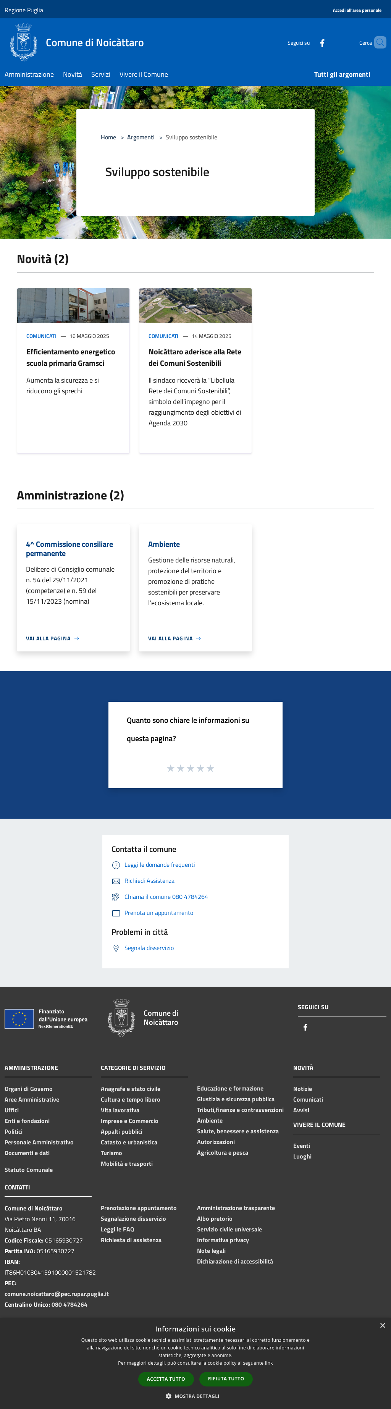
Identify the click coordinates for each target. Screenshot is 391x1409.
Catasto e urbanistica (129, 1142)
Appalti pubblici (121, 1131)
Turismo (111, 1152)
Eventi (301, 1145)
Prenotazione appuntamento (139, 1207)
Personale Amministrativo (39, 1142)
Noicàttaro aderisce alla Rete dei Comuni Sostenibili (195, 357)
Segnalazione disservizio (133, 1218)
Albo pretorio (215, 1218)
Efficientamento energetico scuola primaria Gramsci (70, 357)
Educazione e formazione (230, 1088)
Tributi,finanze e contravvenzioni (240, 1109)
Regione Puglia (24, 10)
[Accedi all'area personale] (357, 10)
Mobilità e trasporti (127, 1163)
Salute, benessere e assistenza (238, 1131)
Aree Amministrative (32, 1099)
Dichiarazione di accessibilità (235, 1261)
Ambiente (210, 1120)
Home (108, 137)
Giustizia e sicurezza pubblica (236, 1099)
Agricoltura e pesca (222, 1152)
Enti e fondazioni (27, 1120)
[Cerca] (377, 42)
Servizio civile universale (229, 1229)
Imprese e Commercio (129, 1120)
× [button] (382, 1326)
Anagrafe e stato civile (130, 1088)
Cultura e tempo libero (130, 1099)
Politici (14, 1131)
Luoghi (302, 1156)
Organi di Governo (29, 1088)
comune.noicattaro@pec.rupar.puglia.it (57, 1293)
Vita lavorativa (120, 1110)
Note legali (211, 1250)
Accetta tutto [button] (166, 1379)
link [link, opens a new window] (269, 1363)
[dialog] (195, 1363)
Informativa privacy (223, 1239)
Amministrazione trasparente (236, 1207)
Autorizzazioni (216, 1141)
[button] (195, 1396)
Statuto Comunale (29, 1169)
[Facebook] (309, 42)
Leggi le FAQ (117, 1229)
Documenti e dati (27, 1152)
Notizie (302, 1088)
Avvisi (301, 1110)
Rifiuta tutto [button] (226, 1378)
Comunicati (41, 336)
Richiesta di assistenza (131, 1239)
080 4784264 (69, 1304)
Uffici (12, 1110)
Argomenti (141, 137)
